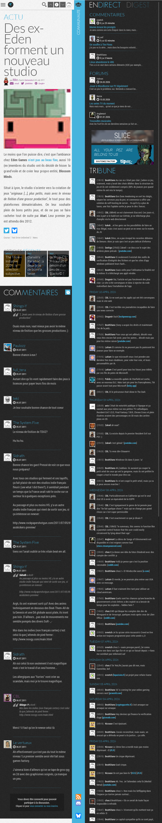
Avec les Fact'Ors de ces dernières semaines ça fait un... (114, 123)
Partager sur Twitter (6, 230)
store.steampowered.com (110, 545)
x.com (147, 570)
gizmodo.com (109, 717)
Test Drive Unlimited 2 (21, 237)
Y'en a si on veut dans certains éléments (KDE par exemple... (116, 64)
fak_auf (101, 37)
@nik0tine (29, 83)
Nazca (100, 95)
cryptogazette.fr (124, 704)
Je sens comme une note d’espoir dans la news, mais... (114, 29)
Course (7, 237)
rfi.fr (113, 750)
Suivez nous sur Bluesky (79, 816)
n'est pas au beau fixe (42, 160)
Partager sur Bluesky (14, 230)
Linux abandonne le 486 (102, 61)
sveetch (101, 19)
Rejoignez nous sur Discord (79, 803)
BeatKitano (103, 54)
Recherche (43, 4)
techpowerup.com (128, 316)
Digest (139, 4)
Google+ (41, 83)
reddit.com (114, 564)
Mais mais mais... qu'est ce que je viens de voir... (111, 106)
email (17, 83)
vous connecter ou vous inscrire (43, 810)
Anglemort (102, 113)
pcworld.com (116, 693)
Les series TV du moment (103, 103)
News (35, 237)
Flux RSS (79, 797)
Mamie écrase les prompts (103, 27)
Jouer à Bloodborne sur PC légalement (109, 85)
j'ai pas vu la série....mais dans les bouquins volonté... (114, 47)
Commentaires (108, 14)
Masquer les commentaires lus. (66, 292)
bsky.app (136, 385)
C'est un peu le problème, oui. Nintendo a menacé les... (114, 88)
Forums (99, 73)
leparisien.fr (120, 674)
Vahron (101, 78)
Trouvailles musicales (101, 120)
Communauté (79, 393)
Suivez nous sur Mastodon (79, 809)
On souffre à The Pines (101, 44)
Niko (15, 80)
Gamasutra (29, 80)
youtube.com (126, 250)
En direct (106, 4)
